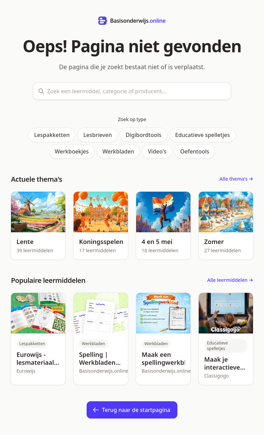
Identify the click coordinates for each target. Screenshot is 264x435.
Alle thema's (236, 179)
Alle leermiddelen (230, 280)
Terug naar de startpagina (131, 410)
